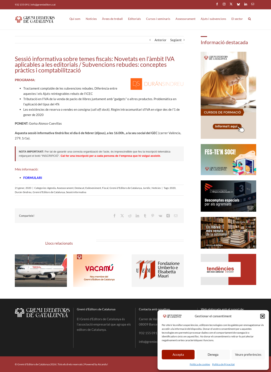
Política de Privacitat (223, 364)
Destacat (79, 187)
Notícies (156, 187)
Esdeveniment (93, 187)
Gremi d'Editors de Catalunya (125, 187)
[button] (262, 316)
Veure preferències (248, 354)
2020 (173, 187)
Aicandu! (103, 364)
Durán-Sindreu (23, 192)
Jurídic (147, 187)
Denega (213, 354)
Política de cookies (200, 364)
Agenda (51, 187)
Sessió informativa (76, 192)
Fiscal (105, 187)
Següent (176, 40)
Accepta (178, 354)
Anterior (160, 40)
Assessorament (65, 187)
